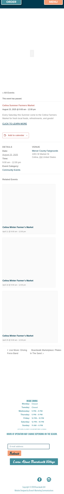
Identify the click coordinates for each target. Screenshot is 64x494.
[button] (32, 53)
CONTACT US (46, 471)
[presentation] (28, 204)
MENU (18, 471)
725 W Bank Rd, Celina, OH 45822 (32, 395)
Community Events (11, 170)
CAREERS (30, 471)
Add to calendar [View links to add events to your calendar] (16, 135)
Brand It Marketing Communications (41, 490)
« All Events (8, 93)
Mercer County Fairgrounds (45, 151)
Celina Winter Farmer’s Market (17, 227)
